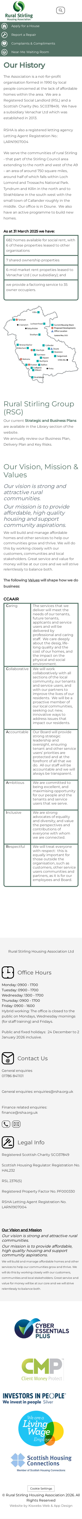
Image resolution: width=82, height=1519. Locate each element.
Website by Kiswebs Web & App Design (41, 1506)
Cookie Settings (41, 1488)
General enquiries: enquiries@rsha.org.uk (37, 1092)
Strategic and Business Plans (50, 421)
